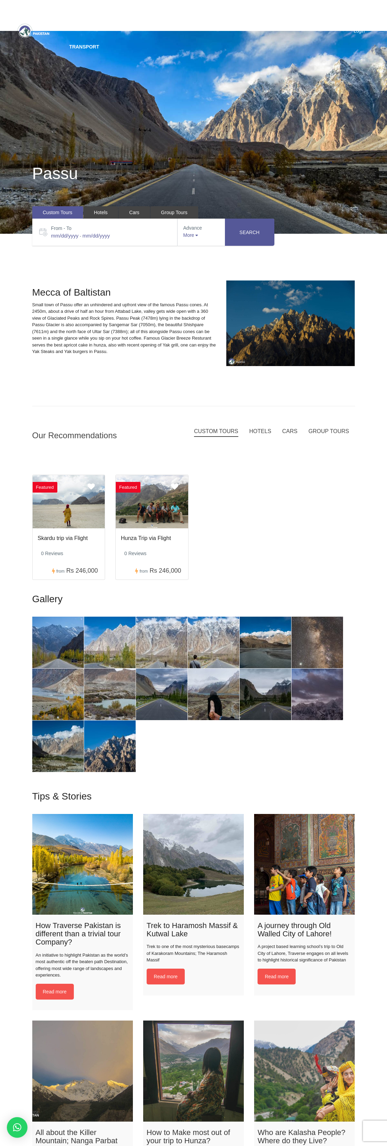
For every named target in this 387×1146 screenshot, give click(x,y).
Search (249, 232)
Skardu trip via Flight (63, 538)
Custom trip (139, 15)
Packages (242, 15)
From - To (61, 228)
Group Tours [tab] (174, 212)
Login (359, 31)
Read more (55, 991)
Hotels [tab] (101, 212)
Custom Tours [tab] (57, 212)
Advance (192, 228)
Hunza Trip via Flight (146, 538)
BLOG (319, 15)
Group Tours (192, 15)
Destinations (87, 15)
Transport (84, 46)
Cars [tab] (134, 212)
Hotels (284, 15)
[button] (17, 1127)
